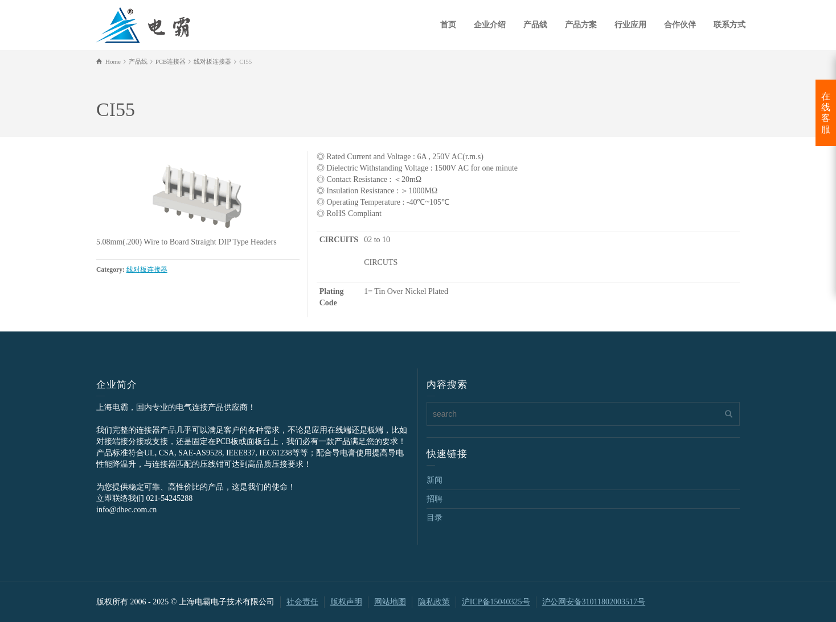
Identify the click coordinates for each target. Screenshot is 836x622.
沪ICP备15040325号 (496, 602)
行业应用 (630, 24)
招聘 (434, 499)
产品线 (535, 24)
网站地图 (390, 602)
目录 (434, 517)
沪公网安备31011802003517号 (593, 602)
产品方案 (581, 24)
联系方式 (729, 24)
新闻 (434, 480)
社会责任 (302, 602)
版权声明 (346, 602)
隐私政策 (434, 602)
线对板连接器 (146, 269)
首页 (448, 24)
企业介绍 (490, 24)
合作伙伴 (680, 24)
